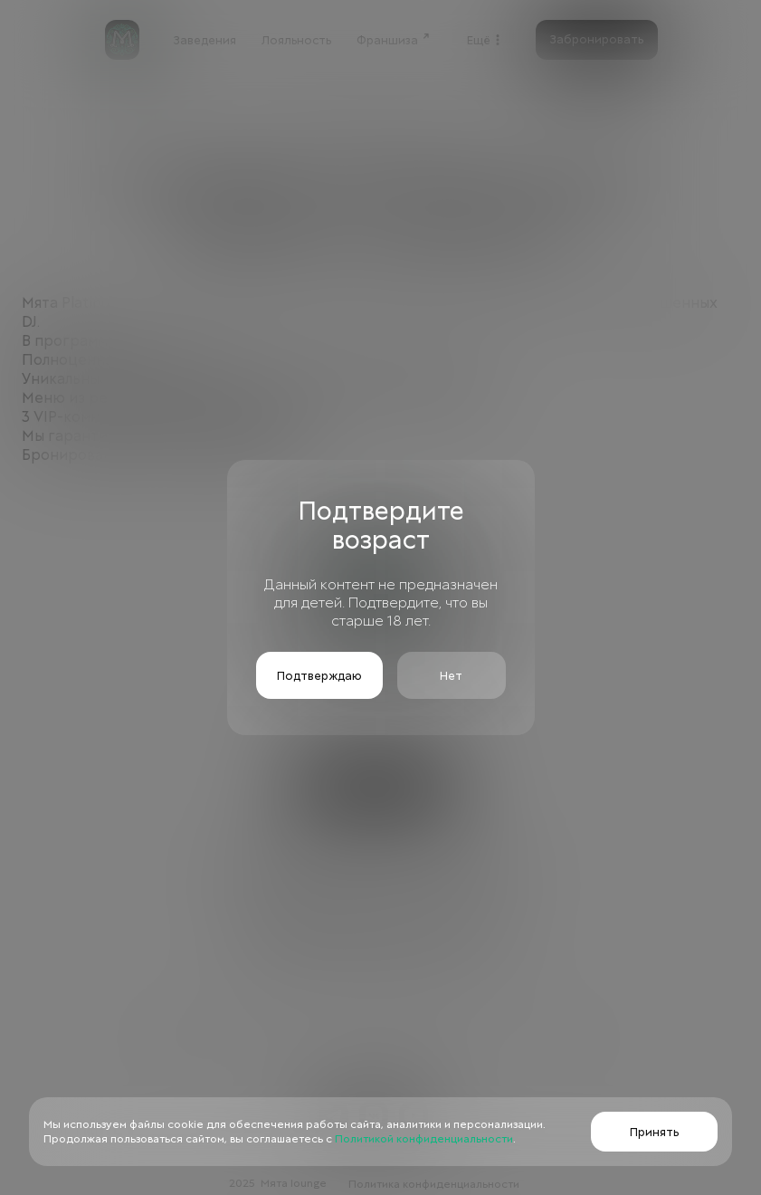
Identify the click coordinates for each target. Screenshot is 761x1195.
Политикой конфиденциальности (422, 1139)
